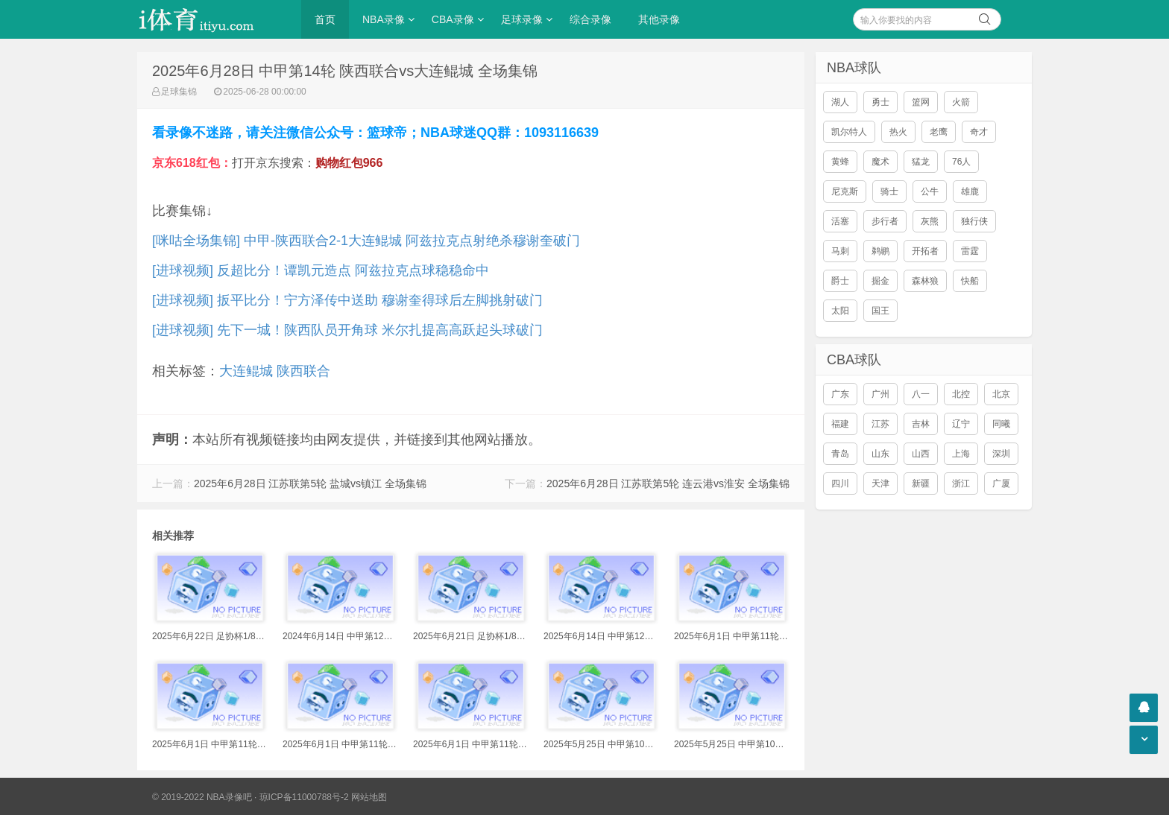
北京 (1001, 394)
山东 (880, 453)
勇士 (880, 102)
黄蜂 (840, 161)
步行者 (885, 221)
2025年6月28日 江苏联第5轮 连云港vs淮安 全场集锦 (668, 483)
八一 (921, 394)
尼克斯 (844, 191)
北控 (961, 394)
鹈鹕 (880, 251)
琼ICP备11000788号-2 (304, 797)
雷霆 (970, 251)
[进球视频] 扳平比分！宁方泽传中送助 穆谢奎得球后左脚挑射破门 (347, 300)
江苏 (880, 424)
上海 (961, 453)
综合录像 (590, 19)
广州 (880, 394)
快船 (970, 281)
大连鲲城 (246, 371)
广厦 (1001, 483)
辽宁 (961, 424)
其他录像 (659, 19)
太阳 (840, 310)
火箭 (961, 102)
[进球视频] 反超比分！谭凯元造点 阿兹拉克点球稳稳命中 (320, 270)
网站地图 (369, 797)
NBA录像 (383, 19)
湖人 (840, 102)
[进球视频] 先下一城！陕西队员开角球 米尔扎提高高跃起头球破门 (347, 330)
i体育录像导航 (211, 19)
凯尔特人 (849, 132)
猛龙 (921, 161)
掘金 (880, 281)
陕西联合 (303, 371)
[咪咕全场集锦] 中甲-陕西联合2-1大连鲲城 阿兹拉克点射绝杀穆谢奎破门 (366, 240)
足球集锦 (179, 91)
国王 (880, 310)
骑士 (889, 191)
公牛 (930, 191)
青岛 (840, 453)
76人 (961, 161)
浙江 (961, 483)
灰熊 (930, 221)
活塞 (840, 221)
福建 (840, 424)
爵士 (840, 281)
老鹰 (939, 132)
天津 (880, 483)
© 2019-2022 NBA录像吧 (202, 797)
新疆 (921, 483)
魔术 (880, 161)
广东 (840, 394)
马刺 (840, 251)
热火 (898, 132)
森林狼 (925, 281)
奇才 (979, 132)
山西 (921, 453)
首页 (325, 19)
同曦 (1001, 424)
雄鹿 (970, 191)
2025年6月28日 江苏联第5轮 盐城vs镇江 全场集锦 (310, 483)
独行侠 (974, 221)
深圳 (1001, 453)
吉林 (921, 424)
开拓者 (925, 251)
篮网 (921, 102)
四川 (840, 483)
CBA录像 (453, 19)
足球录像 (522, 19)
